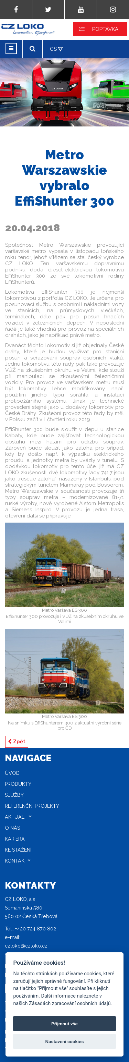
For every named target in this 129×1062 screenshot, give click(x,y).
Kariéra (15, 839)
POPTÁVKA (105, 29)
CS (53, 49)
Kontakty (18, 861)
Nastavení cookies (64, 1041)
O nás (12, 828)
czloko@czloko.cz (26, 946)
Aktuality (18, 817)
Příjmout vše (64, 1023)
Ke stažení (18, 850)
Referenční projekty (32, 806)
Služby (14, 795)
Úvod (12, 773)
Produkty (18, 784)
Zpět (16, 741)
